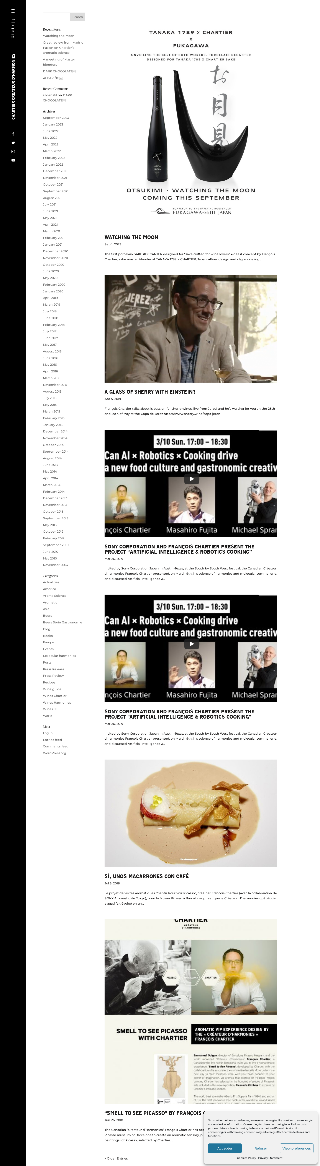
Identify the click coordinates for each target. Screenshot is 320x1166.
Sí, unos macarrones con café (147, 876)
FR (12, 31)
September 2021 (55, 191)
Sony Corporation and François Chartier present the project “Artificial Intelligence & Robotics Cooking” (179, 549)
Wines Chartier (55, 696)
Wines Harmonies (57, 702)
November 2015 (55, 385)
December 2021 (55, 171)
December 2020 (55, 251)
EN (13, 20)
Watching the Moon (131, 237)
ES (12, 25)
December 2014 (55, 431)
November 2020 (55, 258)
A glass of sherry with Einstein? (150, 391)
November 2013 (55, 505)
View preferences (296, 1148)
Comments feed (56, 746)
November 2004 (55, 565)
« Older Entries (116, 1158)
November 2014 (55, 438)
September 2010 (56, 545)
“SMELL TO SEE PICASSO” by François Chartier (166, 1113)
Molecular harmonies (59, 656)
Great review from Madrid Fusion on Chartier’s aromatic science (63, 48)
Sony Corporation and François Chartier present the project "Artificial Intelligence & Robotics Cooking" (179, 714)
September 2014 (56, 451)
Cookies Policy (246, 1157)
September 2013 (55, 518)
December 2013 (55, 498)
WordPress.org (54, 753)
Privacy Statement (270, 1157)
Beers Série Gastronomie (62, 622)
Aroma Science (55, 596)
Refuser (260, 1148)
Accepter (224, 1148)
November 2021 (55, 178)
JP (12, 37)
